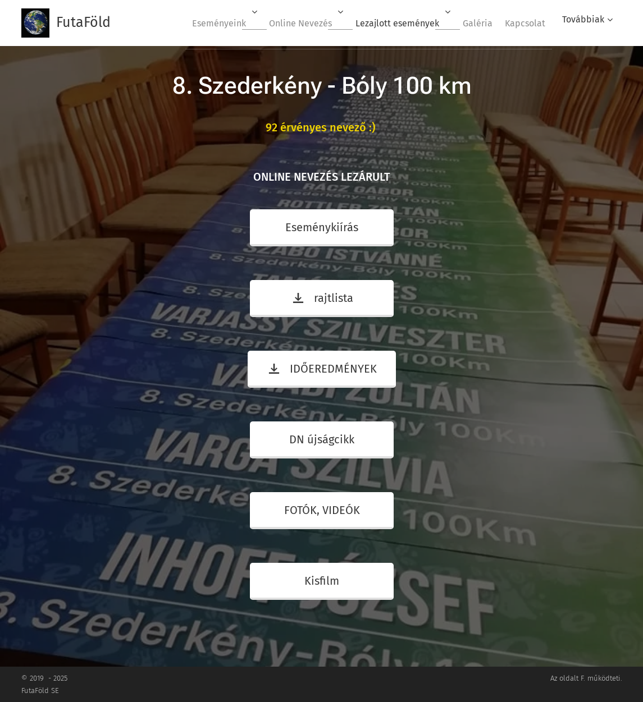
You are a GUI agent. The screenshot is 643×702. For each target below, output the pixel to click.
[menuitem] (198, 23)
